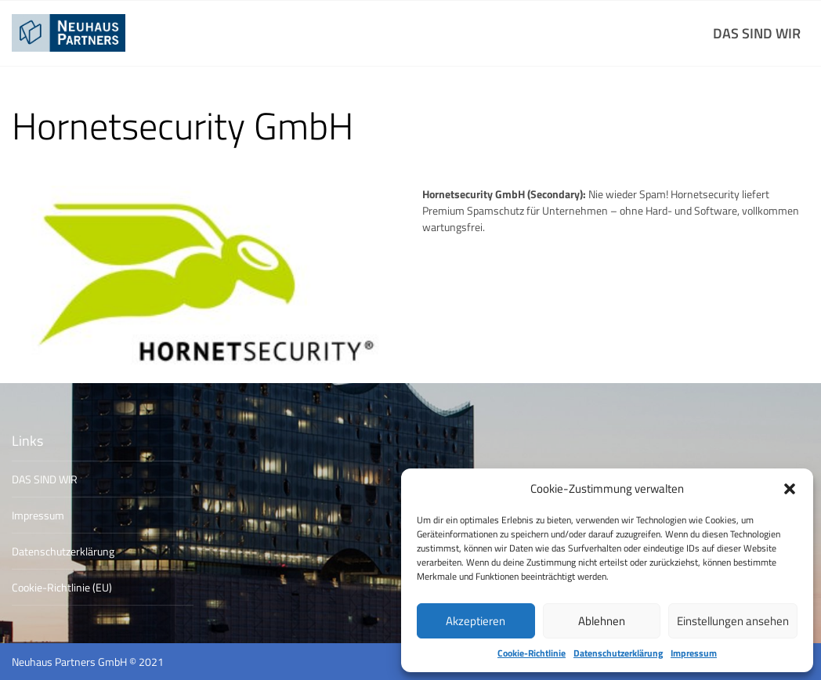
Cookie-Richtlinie (531, 653)
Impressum (694, 653)
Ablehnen (601, 621)
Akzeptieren (475, 621)
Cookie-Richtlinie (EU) (62, 587)
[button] (789, 489)
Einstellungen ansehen (733, 621)
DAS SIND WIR (757, 33)
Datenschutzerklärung (618, 653)
